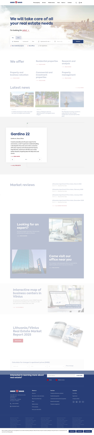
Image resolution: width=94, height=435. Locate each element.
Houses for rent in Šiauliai (60, 423)
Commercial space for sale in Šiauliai (62, 420)
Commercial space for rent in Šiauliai (62, 424)
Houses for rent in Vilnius (13, 423)
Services (44, 2)
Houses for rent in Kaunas (29, 423)
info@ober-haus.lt (14, 406)
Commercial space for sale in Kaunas (30, 420)
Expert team (75, 396)
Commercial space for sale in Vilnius (15, 420)
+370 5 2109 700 (14, 403)
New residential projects (18, 46)
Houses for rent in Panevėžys (76, 423)
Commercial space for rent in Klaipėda (46, 424)
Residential (15, 42)
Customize (87, 431)
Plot (32, 42)
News (58, 2)
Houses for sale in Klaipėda (45, 419)
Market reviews (52, 2)
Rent (18, 38)
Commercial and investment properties (58, 398)
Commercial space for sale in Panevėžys (78, 420)
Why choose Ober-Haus (36, 398)
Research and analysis (54, 401)
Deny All (80, 431)
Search (78, 42)
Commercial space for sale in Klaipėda (46, 420)
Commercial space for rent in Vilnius (15, 424)
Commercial (24, 42)
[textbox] (63, 42)
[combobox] (44, 42)
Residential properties (54, 396)
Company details (76, 398)
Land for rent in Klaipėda (44, 427)
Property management (55, 404)
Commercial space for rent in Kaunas (30, 424)
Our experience (43, 46)
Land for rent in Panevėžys (76, 427)
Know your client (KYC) (36, 409)
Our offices (75, 393)
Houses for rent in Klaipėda (45, 423)
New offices (32, 46)
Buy (13, 38)
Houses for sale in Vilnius (13, 419)
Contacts (70, 2)
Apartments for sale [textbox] (45, 42)
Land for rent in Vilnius (13, 427)
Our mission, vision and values (38, 396)
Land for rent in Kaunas (28, 427)
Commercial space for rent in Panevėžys (78, 424)
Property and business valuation (56, 393)
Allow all (72, 431)
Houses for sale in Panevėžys (76, 419)
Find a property (37, 2)
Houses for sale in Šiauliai (60, 419)
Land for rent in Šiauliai (60, 427)
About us (63, 2)
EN (81, 2)
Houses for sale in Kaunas (29, 419)
